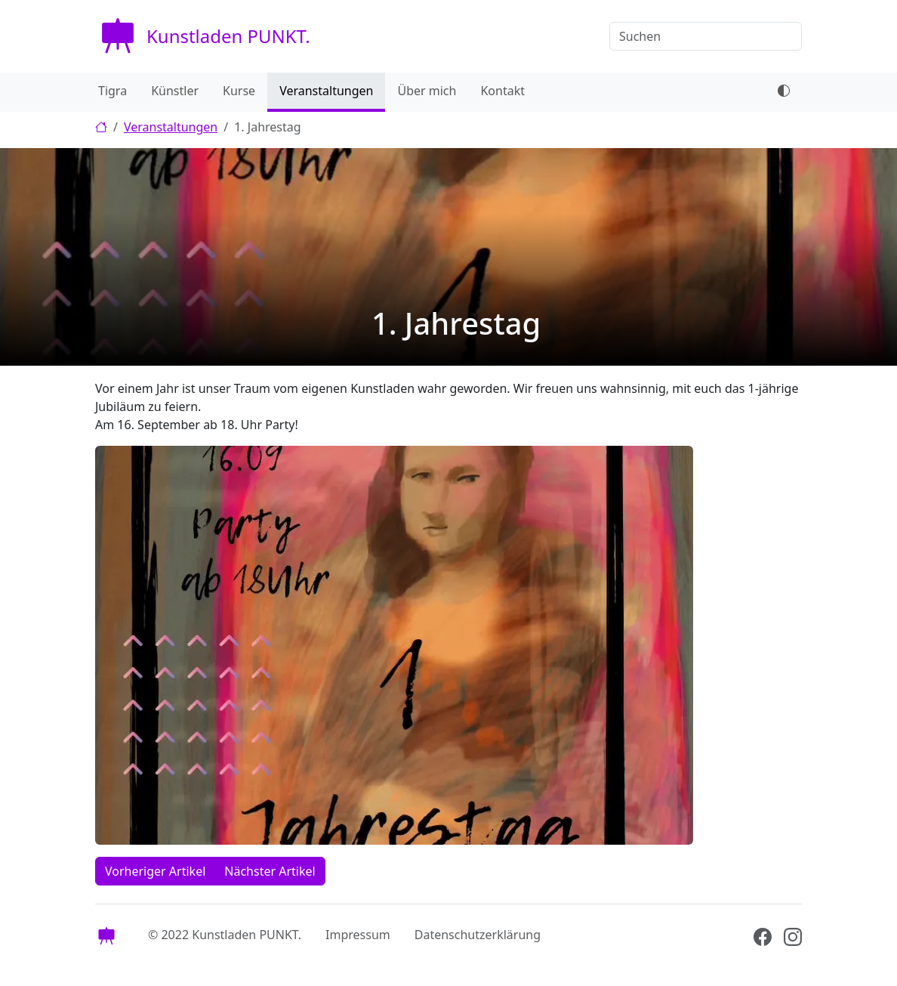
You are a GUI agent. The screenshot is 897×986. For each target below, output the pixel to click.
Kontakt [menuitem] (502, 90)
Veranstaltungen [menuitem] (326, 90)
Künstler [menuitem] (175, 90)
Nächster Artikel (269, 871)
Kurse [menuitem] (239, 90)
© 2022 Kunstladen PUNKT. (224, 934)
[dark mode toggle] (784, 92)
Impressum (357, 934)
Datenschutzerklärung (478, 934)
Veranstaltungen (170, 127)
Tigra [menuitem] (112, 90)
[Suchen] (705, 36)
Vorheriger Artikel (155, 871)
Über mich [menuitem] (426, 90)
